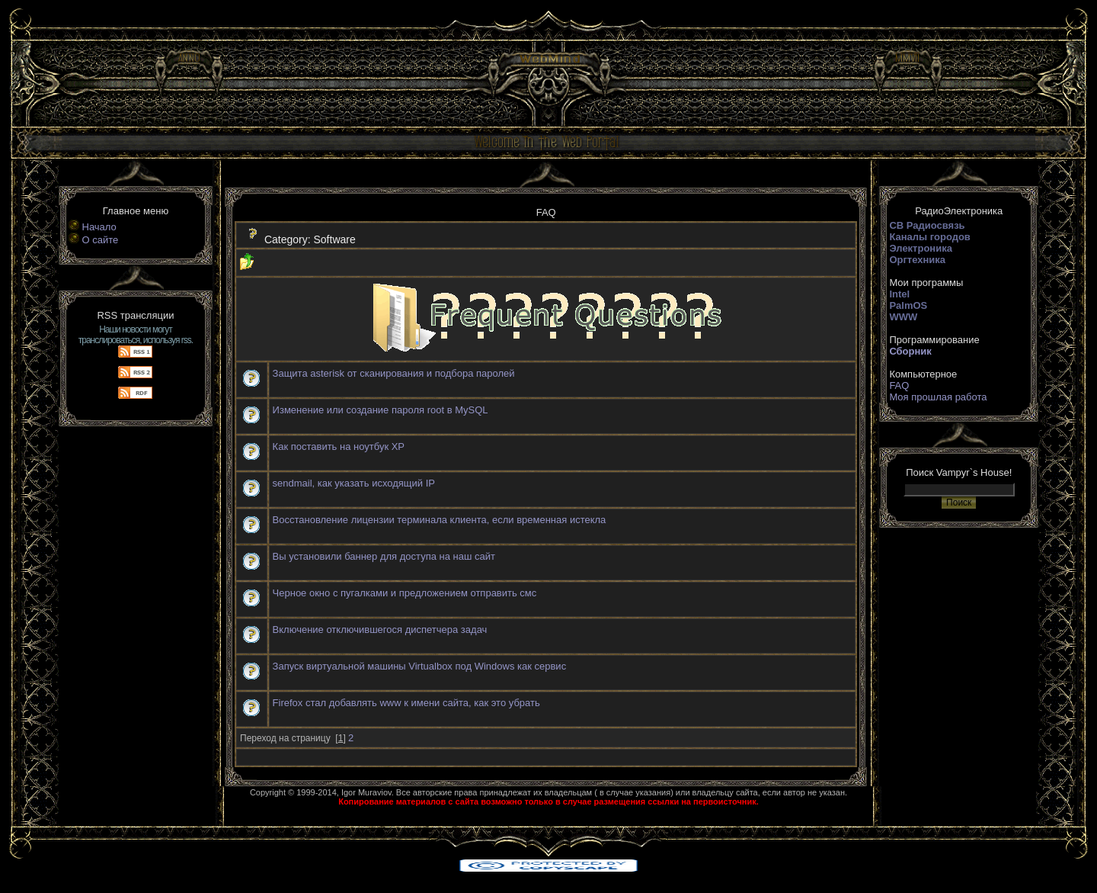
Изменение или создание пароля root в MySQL (380, 410)
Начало (99, 227)
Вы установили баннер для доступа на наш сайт (384, 556)
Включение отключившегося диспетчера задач (380, 629)
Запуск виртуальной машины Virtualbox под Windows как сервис (420, 666)
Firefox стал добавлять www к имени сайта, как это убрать (406, 702)
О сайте (100, 240)
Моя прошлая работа (938, 397)
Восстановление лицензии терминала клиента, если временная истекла (439, 519)
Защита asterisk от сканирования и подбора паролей (394, 373)
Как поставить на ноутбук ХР (339, 446)
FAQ (899, 385)
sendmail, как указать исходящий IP (354, 483)
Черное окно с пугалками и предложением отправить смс (405, 593)
